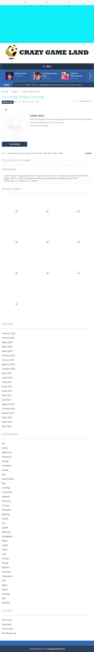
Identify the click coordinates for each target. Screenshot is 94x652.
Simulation (7, 576)
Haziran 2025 (8, 337)
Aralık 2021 (7, 386)
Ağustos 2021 (8, 404)
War (4, 598)
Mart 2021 (7, 426)
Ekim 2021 (7, 395)
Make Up (6, 532)
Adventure (7, 452)
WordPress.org (9, 633)
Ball (3, 474)
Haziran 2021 (8, 413)
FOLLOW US (69, 2)
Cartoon (21, 153)
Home (6, 92)
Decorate (28, 153)
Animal (10, 153)
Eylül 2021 (6, 399)
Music (4, 540)
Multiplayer (7, 536)
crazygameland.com (55, 649)
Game (45, 153)
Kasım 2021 (7, 391)
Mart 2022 (7, 373)
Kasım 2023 (7, 351)
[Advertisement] (47, 24)
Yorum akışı (7, 628)
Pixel (4, 554)
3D (3, 443)
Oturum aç (7, 620)
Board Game (8, 478)
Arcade (5, 470)
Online (5, 545)
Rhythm (5, 567)
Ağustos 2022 (8, 364)
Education (6, 509)
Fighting (6, 514)
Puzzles (5, 558)
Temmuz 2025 (8, 333)
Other (4, 549)
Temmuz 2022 (8, 368)
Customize (7, 492)
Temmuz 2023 (8, 355)
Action (5, 448)
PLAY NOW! (15, 144)
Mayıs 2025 (7, 342)
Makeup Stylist (21, 73)
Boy (4, 483)
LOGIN (25, 2)
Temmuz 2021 (8, 408)
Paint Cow (19, 85)
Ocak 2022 (7, 382)
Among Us (7, 456)
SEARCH (47, 2)
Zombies (6, 602)
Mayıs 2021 (7, 417)
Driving (5, 505)
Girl (3, 523)
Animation (7, 465)
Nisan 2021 (7, 421)
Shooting (6, 571)
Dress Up (35, 153)
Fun (41, 153)
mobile (60, 153)
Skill (4, 580)
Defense (6, 496)
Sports (5, 589)
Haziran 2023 (8, 360)
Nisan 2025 (7, 346)
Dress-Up (15, 92)
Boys (15, 153)
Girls (49, 153)
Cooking (6, 487)
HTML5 (54, 153)
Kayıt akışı (6, 624)
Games (5, 518)
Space (4, 585)
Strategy (6, 593)
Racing (5, 563)
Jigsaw (5, 527)
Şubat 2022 (7, 377)
